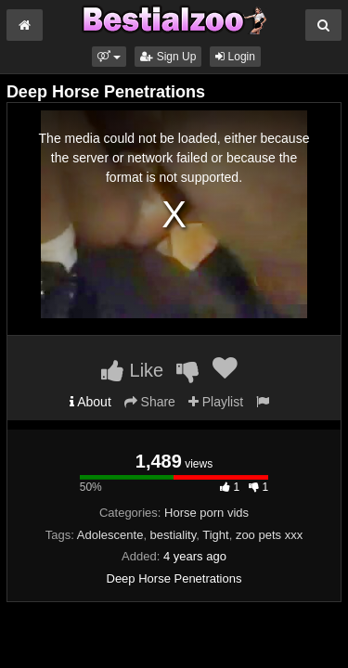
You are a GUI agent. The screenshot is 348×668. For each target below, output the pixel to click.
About (90, 401)
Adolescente (110, 535)
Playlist (215, 401)
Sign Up (168, 56)
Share (149, 401)
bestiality (173, 535)
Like (132, 370)
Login (235, 56)
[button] (109, 56)
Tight (215, 535)
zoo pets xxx (269, 535)
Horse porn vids (206, 513)
